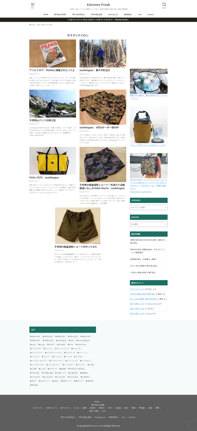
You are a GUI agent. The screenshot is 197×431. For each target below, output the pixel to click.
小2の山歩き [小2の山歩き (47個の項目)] (48, 377)
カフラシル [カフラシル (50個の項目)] (49, 348)
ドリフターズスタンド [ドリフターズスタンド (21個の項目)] (39, 361)
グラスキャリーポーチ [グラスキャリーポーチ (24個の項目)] (54, 352)
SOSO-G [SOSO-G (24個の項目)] (52, 344)
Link (139, 14)
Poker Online (152, 303)
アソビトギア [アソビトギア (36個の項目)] (36, 348)
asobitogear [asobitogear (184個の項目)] (62, 340)
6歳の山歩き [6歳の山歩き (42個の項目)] (61, 336)
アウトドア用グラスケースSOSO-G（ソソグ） (148, 145)
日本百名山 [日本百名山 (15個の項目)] (86, 377)
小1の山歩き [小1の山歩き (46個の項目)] (36, 377)
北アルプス (37, 407)
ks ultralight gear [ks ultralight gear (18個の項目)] (84, 340)
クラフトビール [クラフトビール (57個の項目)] (37, 352)
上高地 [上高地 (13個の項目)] (34, 369)
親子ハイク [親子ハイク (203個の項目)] (79, 381)
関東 (133, 407)
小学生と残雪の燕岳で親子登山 (142, 294)
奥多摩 (92, 407)
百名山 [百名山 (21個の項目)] (56, 381)
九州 (103, 411)
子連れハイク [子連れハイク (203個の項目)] (61, 373)
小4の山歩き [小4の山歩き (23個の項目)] (74, 377)
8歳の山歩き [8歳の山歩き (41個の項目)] (86, 336)
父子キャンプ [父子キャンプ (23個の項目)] (45, 381)
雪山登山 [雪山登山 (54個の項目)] (35, 385)
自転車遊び (128, 14)
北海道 (118, 407)
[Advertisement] (134, 344)
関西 (157, 407)
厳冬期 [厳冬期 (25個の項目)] (63, 369)
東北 (126, 407)
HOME (45, 14)
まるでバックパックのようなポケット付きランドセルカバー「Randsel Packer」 (99, 19)
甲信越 (142, 407)
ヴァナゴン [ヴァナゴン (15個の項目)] (81, 365)
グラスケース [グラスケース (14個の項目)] (70, 352)
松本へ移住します (137, 303)
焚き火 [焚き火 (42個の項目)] (34, 381)
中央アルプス (51, 407)
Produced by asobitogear (140, 191)
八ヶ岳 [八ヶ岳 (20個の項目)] (43, 369)
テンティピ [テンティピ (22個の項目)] (57, 356)
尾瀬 (84, 407)
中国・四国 (93, 411)
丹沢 (110, 407)
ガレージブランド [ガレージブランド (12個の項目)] (63, 348)
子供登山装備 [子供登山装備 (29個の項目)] (48, 373)
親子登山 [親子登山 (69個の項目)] (90, 381)
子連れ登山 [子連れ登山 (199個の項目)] (74, 373)
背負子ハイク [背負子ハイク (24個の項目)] (67, 381)
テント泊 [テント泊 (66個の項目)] (69, 356)
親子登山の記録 (60, 14)
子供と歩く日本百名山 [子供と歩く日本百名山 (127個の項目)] (77, 369)
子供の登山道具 (96, 14)
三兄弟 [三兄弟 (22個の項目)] (91, 365)
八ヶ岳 (76, 407)
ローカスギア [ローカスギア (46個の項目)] (68, 365)
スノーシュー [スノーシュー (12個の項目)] (83, 352)
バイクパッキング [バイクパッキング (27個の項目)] (57, 361)
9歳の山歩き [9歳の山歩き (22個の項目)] (36, 340)
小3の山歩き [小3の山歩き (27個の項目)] (61, 377)
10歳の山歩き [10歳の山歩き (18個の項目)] (49, 340)
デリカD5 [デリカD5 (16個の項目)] (79, 356)
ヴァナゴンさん (136, 289)
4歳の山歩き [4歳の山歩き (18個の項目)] (36, 336)
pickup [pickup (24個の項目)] (42, 344)
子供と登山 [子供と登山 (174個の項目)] (35, 373)
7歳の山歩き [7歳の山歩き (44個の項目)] (74, 336)
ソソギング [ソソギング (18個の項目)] (35, 356)
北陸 (150, 407)
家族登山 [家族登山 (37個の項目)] (85, 373)
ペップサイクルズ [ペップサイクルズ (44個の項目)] (38, 365)
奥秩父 (101, 407)
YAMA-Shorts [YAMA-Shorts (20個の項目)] (82, 344)
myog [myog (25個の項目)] (34, 344)
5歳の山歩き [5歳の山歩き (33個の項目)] (48, 336)
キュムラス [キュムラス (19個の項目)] (77, 348)
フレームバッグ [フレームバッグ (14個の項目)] (72, 361)
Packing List (113, 14)
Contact (150, 14)
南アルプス (65, 407)
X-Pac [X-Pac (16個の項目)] (71, 344)
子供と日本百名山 (78, 14)
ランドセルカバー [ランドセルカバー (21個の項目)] (54, 365)
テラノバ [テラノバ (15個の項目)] (47, 356)
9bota (149, 313)
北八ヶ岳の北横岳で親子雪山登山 (143, 299)
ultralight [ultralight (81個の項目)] (62, 344)
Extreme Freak (98, 4)
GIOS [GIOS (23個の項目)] (72, 340)
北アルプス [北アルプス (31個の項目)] (53, 369)
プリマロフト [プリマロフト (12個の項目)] (86, 361)
